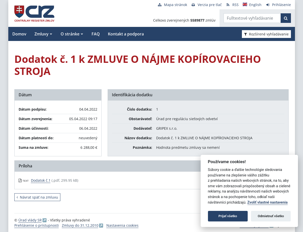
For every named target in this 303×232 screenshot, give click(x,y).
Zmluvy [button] (41, 34)
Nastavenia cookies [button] (122, 225)
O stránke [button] (70, 34)
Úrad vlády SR (30, 220)
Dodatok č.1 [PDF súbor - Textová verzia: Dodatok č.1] (41, 180)
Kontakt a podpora (126, 34)
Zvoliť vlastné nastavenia (267, 202)
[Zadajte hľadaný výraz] (252, 18)
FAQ (96, 34)
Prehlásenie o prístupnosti (36, 225)
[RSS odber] (232, 4)
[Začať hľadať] (286, 18)
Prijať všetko (228, 216)
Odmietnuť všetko (271, 216)
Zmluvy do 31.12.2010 (80, 225)
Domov (19, 34)
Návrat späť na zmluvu (37, 197)
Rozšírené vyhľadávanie (266, 34)
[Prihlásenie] (278, 4)
